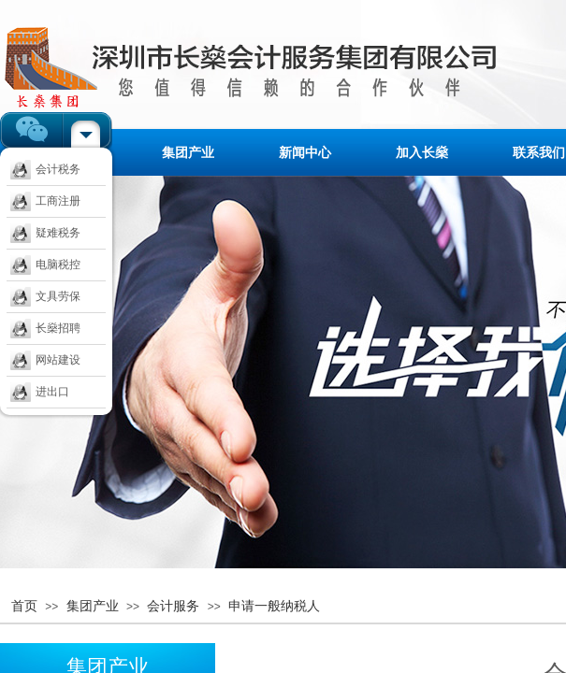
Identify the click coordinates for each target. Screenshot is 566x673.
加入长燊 (422, 152)
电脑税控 (45, 264)
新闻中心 (305, 152)
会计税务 (45, 169)
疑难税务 (45, 232)
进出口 (39, 391)
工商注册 (45, 201)
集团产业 (188, 152)
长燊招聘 (45, 328)
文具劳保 (45, 296)
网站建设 (45, 359)
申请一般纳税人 (274, 605)
